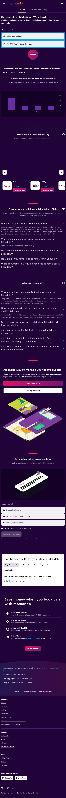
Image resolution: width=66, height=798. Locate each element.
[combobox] (8, 30)
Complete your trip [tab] (41, 565)
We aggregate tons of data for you (34, 678)
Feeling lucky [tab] (10, 570)
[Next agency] (61, 172)
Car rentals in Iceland (29, 691)
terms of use (30, 538)
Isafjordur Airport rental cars (14, 581)
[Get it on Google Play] (7, 778)
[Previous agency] (5, 172)
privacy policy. (41, 538)
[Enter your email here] (35, 522)
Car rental (17, 691)
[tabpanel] (33, 104)
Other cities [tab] (25, 565)
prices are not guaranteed (50, 668)
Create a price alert (33, 638)
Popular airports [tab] (11, 565)
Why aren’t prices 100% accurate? (34, 682)
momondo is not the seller (34, 674)
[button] (3, 3)
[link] (19, 190)
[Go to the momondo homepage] (15, 3)
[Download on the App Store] (21, 778)
